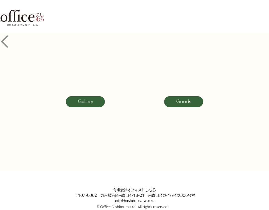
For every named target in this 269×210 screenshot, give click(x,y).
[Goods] (183, 101)
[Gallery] (85, 101)
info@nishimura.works (134, 200)
